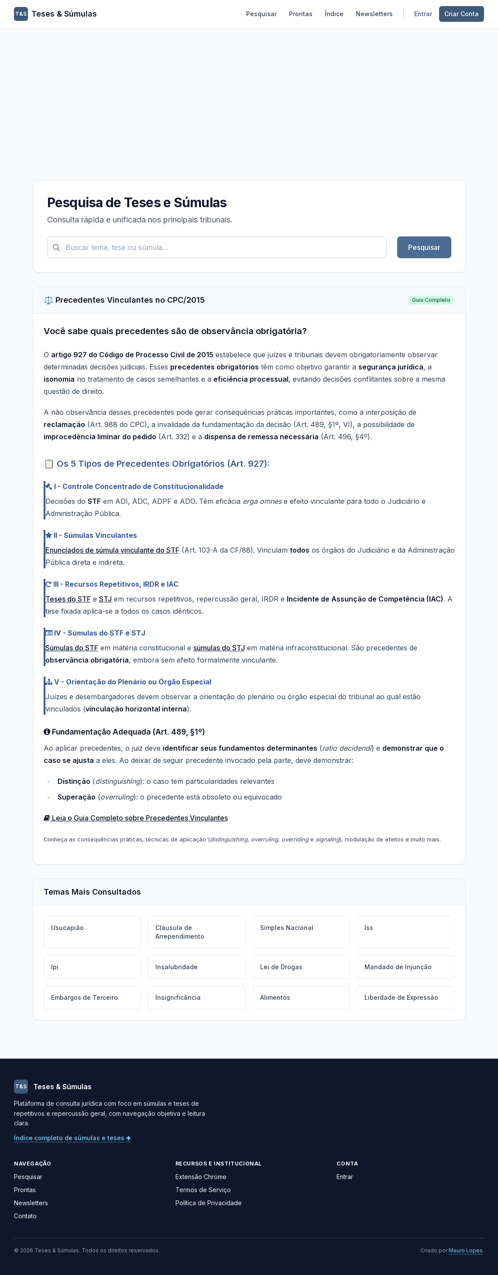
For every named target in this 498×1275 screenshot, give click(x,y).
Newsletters (374, 13)
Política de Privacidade (208, 1203)
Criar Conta (461, 13)
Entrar (423, 13)
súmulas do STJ (219, 647)
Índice (334, 13)
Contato (25, 1216)
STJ (105, 599)
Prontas (301, 13)
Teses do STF (68, 599)
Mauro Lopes (466, 1250)
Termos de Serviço (203, 1189)
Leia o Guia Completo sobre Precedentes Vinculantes (136, 818)
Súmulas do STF (71, 647)
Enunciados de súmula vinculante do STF (112, 550)
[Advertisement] (249, 94)
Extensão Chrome (201, 1176)
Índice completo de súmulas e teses (72, 1138)
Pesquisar (261, 13)
